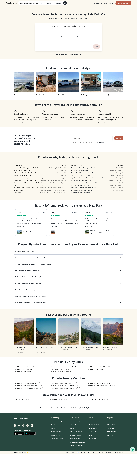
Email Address (78, 138)
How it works (111, 421)
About (53, 424)
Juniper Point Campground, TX (81, 170)
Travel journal (55, 435)
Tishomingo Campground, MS (81, 180)
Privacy (73, 452)
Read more (21, 226)
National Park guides (77, 431)
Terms (67, 452)
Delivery (72, 428)
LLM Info (110, 435)
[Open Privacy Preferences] (84, 452)
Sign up (111, 3)
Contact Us (111, 428)
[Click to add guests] (58, 3)
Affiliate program (94, 428)
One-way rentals (75, 435)
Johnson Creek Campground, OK (82, 190)
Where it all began (57, 421)
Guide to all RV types (77, 446)
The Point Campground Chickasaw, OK (84, 188)
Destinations (97, 3)
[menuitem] (97, 3)
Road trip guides (75, 438)
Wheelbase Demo (94, 424)
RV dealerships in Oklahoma (80, 192)
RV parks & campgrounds (78, 442)
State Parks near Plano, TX (59, 402)
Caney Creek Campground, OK (81, 175)
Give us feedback (112, 431)
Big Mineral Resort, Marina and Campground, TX (87, 178)
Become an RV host (95, 421)
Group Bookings (75, 421)
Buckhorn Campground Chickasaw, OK (84, 183)
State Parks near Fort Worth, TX (24, 402)
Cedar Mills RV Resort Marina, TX (82, 173)
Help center (111, 424)
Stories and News (56, 431)
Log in (105, 3)
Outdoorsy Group (57, 438)
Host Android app (94, 438)
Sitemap (95, 452)
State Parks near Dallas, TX (59, 399)
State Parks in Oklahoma (22, 399)
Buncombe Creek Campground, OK (83, 168)
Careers (53, 428)
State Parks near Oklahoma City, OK (98, 399)
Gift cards (73, 424)
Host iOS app (93, 435)
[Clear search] (42, 3)
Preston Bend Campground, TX (81, 185)
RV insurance (93, 431)
